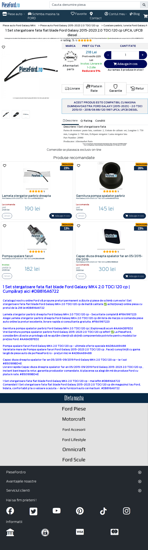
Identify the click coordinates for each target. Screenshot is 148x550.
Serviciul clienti (18, 490)
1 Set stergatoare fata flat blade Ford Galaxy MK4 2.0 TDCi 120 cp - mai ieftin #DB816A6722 (61, 381)
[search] (144, 4)
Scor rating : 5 (74, 40)
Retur (137, 88)
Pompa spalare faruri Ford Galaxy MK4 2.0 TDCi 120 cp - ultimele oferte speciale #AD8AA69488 (64, 346)
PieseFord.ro (16, 472)
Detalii (7, 215)
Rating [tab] (86, 120)
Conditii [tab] (100, 120)
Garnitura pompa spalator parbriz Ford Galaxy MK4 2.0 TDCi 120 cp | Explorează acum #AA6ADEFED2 (68, 328)
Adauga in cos (126, 64)
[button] (145, 16)
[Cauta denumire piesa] (95, 4)
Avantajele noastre (21, 481)
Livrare (72, 88)
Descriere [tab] (70, 120)
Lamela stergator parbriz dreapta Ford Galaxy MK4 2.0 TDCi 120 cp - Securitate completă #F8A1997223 (69, 314)
